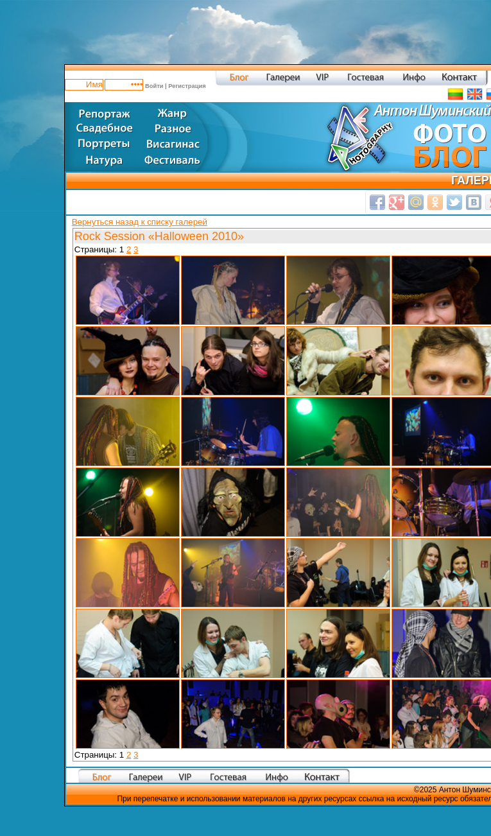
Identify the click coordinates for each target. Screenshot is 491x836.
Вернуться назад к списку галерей (139, 222)
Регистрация (186, 85)
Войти (154, 85)
